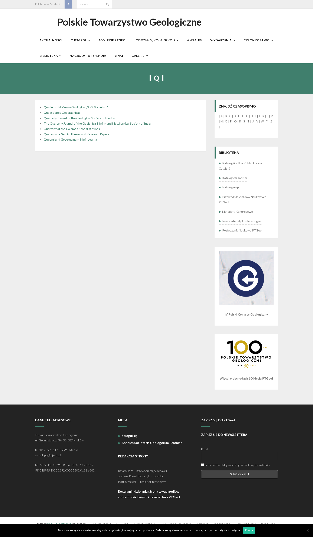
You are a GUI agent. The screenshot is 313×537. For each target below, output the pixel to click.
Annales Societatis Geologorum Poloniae (151, 445)
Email (204, 451)
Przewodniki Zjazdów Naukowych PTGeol (242, 201)
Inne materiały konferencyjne (241, 223)
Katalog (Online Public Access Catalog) (240, 167)
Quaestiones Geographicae (62, 115)
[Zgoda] (308, 530)
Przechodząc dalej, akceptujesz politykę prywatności (235, 467)
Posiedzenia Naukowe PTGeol (242, 232)
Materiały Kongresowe (237, 213)
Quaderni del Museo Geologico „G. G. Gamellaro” (76, 109)
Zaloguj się (129, 438)
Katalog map (230, 189)
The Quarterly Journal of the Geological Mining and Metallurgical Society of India (97, 125)
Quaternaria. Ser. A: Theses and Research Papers (76, 136)
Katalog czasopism (234, 180)
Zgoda (249, 530)
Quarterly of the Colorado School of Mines (72, 131)
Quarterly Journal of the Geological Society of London (79, 120)
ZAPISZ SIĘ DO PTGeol (218, 422)
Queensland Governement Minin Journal (71, 142)
